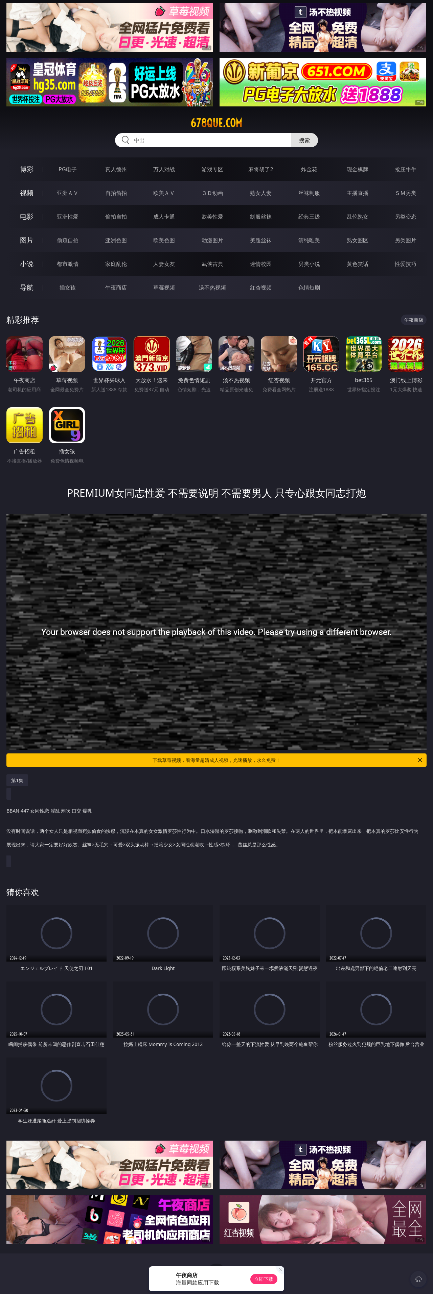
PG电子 (67, 169)
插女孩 (68, 287)
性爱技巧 (405, 264)
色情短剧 (309, 287)
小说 (26, 263)
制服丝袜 (261, 216)
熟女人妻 (261, 193)
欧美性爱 (212, 216)
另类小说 (309, 264)
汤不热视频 (212, 287)
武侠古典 (212, 264)
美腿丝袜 (261, 240)
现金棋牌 (357, 169)
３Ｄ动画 (212, 193)
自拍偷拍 (116, 193)
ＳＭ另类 (405, 193)
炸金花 (309, 169)
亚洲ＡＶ (67, 193)
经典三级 (309, 216)
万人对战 (164, 169)
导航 (26, 287)
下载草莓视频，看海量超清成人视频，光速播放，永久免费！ (288, 760)
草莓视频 (164, 287)
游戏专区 (212, 169)
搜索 (304, 140)
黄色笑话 (357, 264)
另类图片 (405, 240)
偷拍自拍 (116, 216)
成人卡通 (164, 216)
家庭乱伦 (116, 264)
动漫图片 (212, 240)
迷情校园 (261, 264)
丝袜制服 (309, 193)
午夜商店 (116, 287)
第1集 (17, 780)
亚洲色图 (116, 240)
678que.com (216, 123)
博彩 (26, 169)
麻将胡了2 (260, 169)
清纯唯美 (309, 240)
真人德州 (116, 169)
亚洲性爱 (67, 216)
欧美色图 (164, 240)
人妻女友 (164, 264)
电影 (26, 216)
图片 (26, 240)
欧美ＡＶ (164, 193)
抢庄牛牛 (405, 169)
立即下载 (263, 1279)
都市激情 (67, 264)
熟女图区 (357, 240)
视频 (26, 192)
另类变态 (405, 216)
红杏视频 (261, 287)
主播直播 (357, 193)
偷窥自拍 (67, 240)
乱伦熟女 (357, 216)
